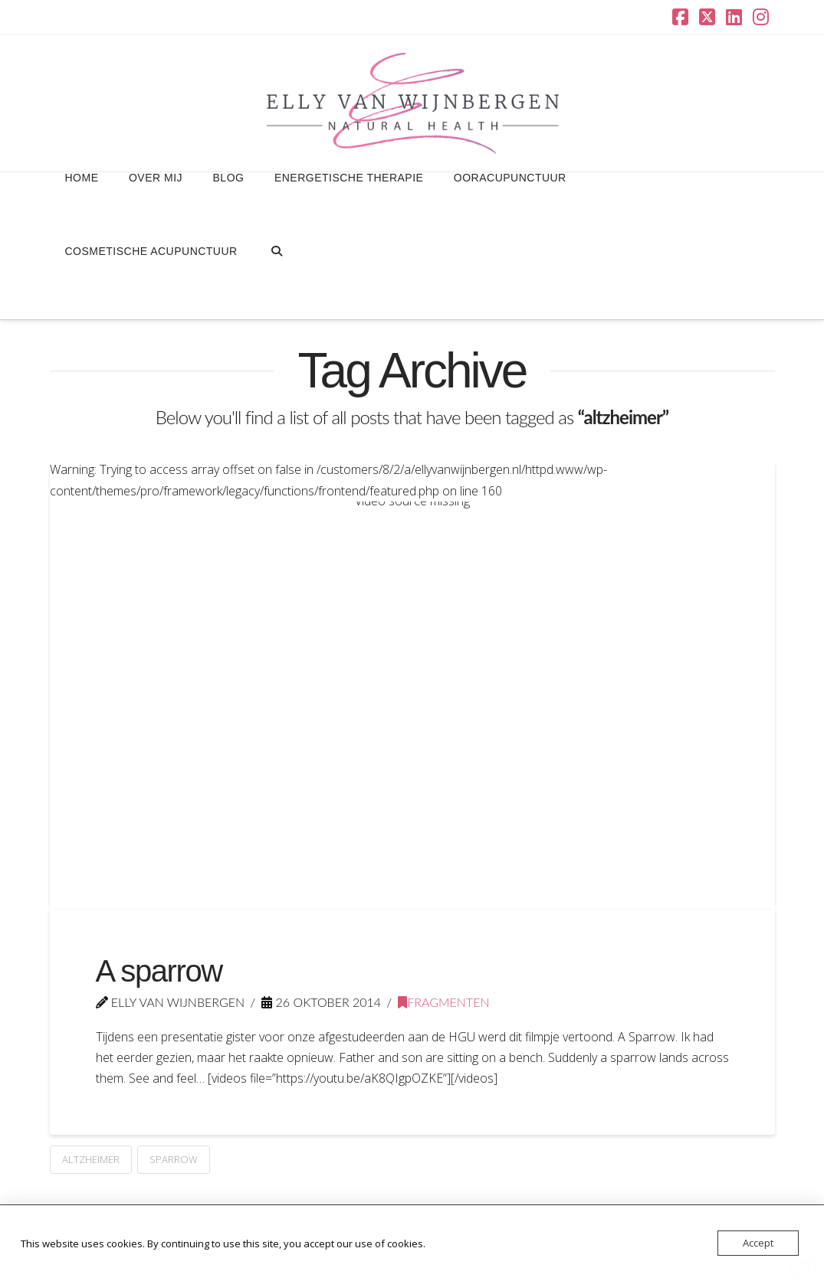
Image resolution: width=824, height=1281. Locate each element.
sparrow (173, 1159)
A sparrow (159, 971)
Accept (758, 1243)
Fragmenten (443, 1002)
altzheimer (91, 1159)
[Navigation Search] (276, 282)
